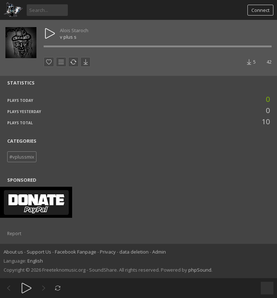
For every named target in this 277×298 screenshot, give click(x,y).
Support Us (39, 252)
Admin (159, 252)
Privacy (108, 252)
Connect (260, 10)
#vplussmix (21, 157)
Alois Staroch (74, 30)
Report (14, 233)
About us (13, 252)
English (35, 261)
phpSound (199, 270)
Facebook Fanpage (75, 252)
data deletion (134, 252)
